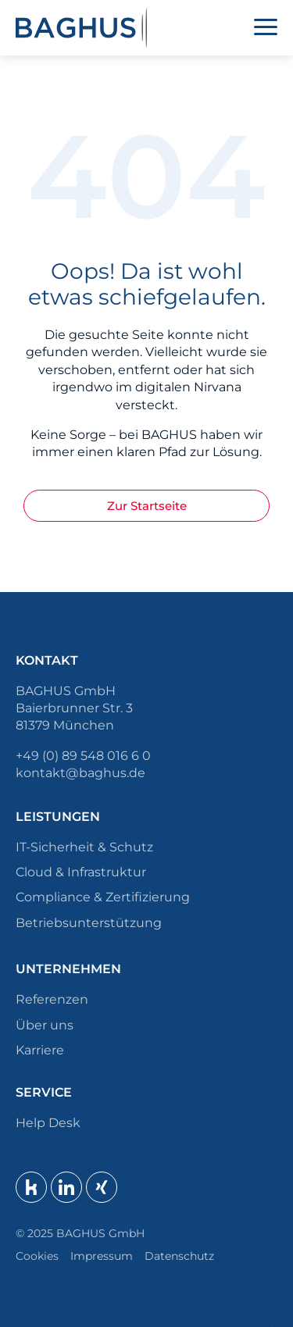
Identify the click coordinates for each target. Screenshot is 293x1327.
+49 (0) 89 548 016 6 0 (83, 755)
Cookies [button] (37, 1256)
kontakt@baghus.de (80, 772)
